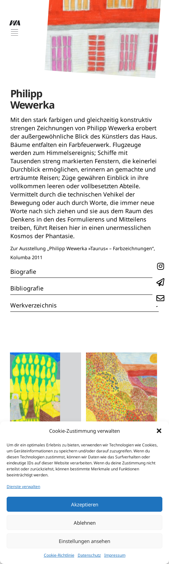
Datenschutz (89, 555)
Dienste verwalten (23, 486)
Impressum (115, 555)
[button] (159, 430)
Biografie (23, 272)
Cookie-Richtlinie (59, 555)
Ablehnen (85, 522)
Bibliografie (26, 288)
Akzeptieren (84, 504)
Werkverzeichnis (33, 305)
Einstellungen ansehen (84, 541)
